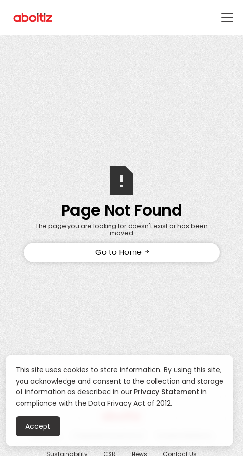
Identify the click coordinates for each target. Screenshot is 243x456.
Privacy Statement (167, 392)
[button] (225, 17)
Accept (37, 426)
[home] (33, 17)
